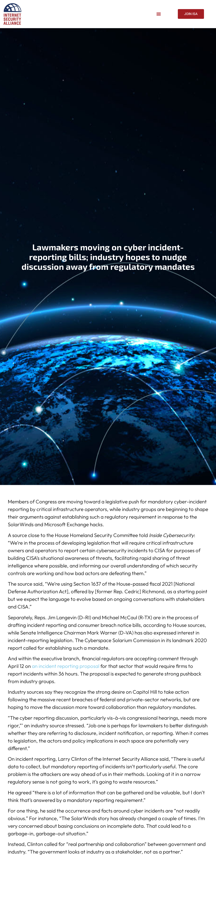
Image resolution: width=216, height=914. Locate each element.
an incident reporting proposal (65, 666)
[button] (158, 14)
